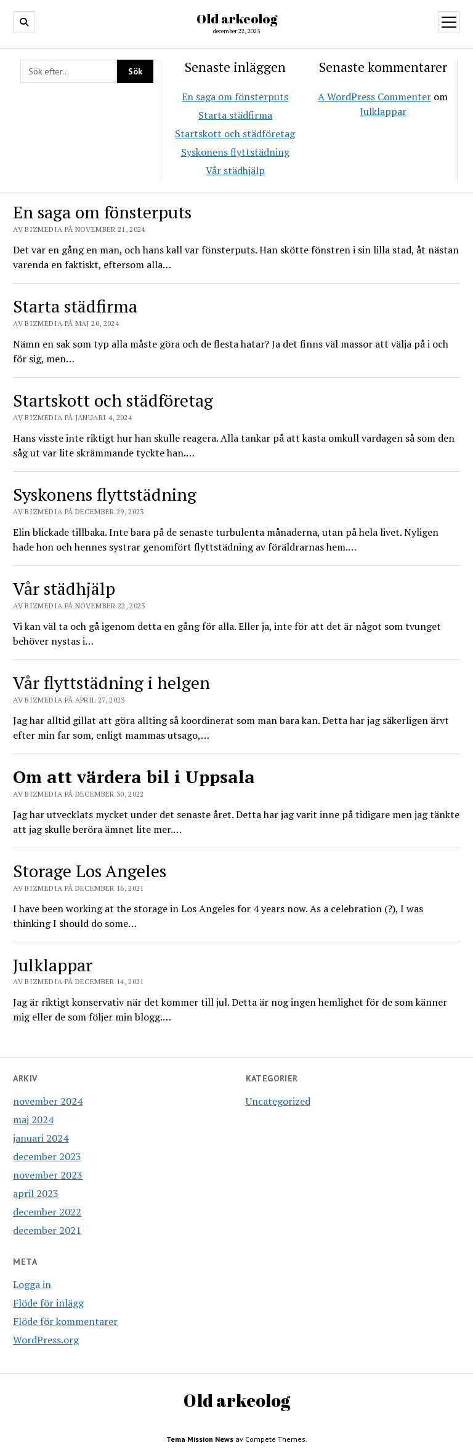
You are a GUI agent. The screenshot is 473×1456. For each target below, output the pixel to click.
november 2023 (48, 1175)
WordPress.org (46, 1340)
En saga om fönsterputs (235, 96)
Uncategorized (278, 1101)
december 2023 (47, 1156)
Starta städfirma (235, 115)
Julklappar (383, 111)
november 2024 (48, 1101)
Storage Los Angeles (89, 870)
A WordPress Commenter (374, 96)
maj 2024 (33, 1119)
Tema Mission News (199, 1439)
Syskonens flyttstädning (235, 152)
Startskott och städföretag (235, 133)
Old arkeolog (236, 18)
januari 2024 (40, 1138)
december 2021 (47, 1230)
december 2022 (47, 1212)
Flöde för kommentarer (65, 1321)
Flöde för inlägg (48, 1303)
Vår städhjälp (235, 170)
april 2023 (36, 1193)
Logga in (32, 1284)
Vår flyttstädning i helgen (111, 682)
